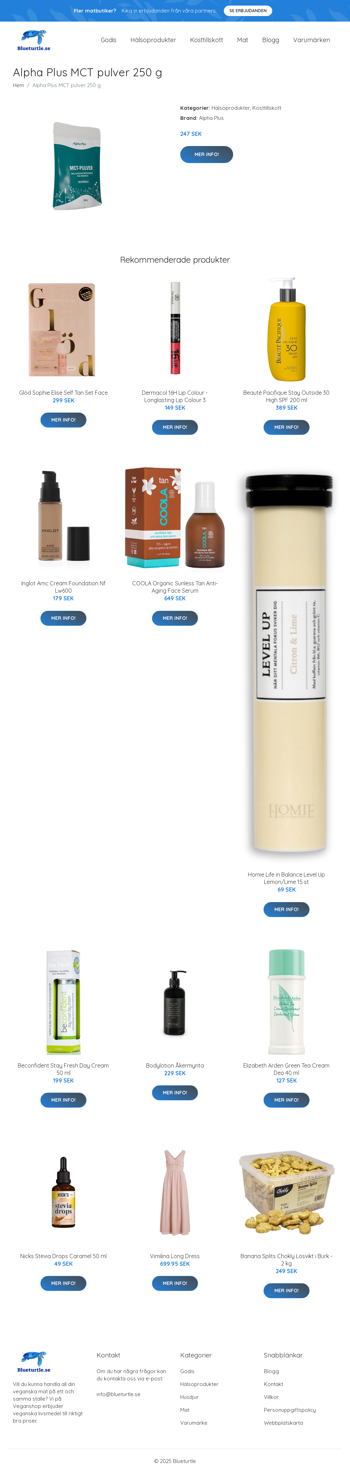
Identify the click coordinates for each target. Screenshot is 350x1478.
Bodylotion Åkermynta (175, 1070)
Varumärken (311, 42)
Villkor (271, 1402)
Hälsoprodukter (153, 42)
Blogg (270, 42)
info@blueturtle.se (118, 1399)
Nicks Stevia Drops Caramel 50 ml (63, 1260)
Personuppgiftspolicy (290, 1414)
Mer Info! (207, 159)
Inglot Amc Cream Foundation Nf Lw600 (63, 592)
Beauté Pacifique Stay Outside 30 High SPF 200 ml (286, 401)
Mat (242, 42)
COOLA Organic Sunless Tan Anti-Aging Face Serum (175, 592)
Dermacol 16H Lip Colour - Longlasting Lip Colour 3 (175, 401)
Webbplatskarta (283, 1427)
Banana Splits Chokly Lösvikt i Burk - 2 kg (287, 1264)
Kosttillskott (206, 42)
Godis (108, 42)
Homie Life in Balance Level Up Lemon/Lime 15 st (286, 883)
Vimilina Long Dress (175, 1260)
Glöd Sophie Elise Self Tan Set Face (63, 397)
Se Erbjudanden (248, 10)
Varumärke (193, 1427)
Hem (18, 90)
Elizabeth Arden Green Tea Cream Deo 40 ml (286, 1074)
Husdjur (189, 1402)
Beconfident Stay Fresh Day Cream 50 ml (63, 1074)
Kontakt (273, 1389)
